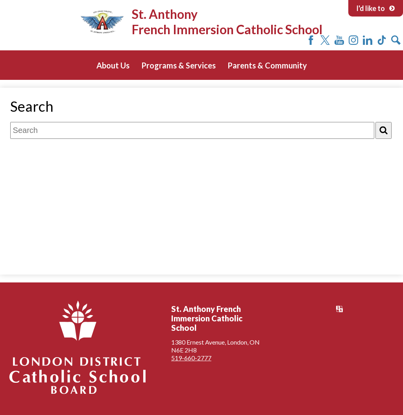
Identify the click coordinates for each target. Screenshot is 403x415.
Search (396, 40)
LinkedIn (367, 40)
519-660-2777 (191, 358)
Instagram (353, 40)
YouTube (339, 40)
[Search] (383, 130)
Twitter (325, 40)
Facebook (311, 40)
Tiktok (381, 40)
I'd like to (375, 8)
